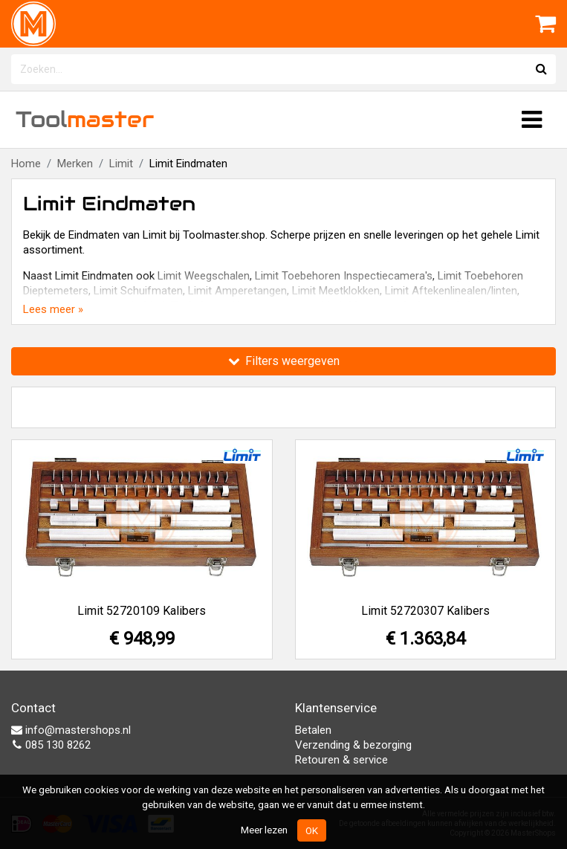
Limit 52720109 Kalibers (141, 611)
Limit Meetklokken (336, 290)
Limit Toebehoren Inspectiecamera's (343, 276)
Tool (85, 119)
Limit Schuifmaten (138, 290)
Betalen (313, 730)
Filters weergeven (284, 361)
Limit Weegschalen (204, 276)
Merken (75, 163)
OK (311, 830)
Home (26, 163)
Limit (121, 163)
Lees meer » (53, 309)
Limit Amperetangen (237, 290)
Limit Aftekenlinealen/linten (451, 290)
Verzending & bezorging (353, 745)
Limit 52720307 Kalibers (425, 611)
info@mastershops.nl (71, 730)
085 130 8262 (51, 745)
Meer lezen (264, 830)
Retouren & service (341, 759)
